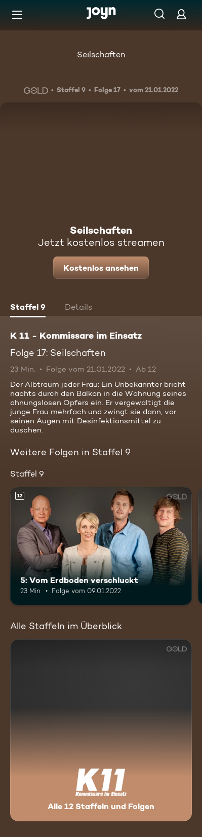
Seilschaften (101, 54)
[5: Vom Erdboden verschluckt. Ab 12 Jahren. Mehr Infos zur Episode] (101, 546)
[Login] (181, 14)
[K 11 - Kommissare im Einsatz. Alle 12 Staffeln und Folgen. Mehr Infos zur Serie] (101, 730)
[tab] (28, 308)
